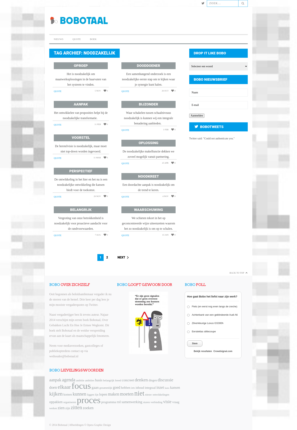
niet (139, 393)
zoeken (88, 408)
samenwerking (131, 402)
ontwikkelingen (161, 394)
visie (167, 401)
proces (89, 400)
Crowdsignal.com (222, 351)
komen (67, 394)
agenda (68, 379)
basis (98, 380)
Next (121, 257)
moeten (127, 393)
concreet (128, 380)
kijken (56, 394)
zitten (76, 407)
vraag (175, 402)
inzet (160, 387)
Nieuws (58, 39)
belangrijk (108, 380)
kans (167, 387)
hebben (126, 387)
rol (119, 402)
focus (81, 386)
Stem (195, 343)
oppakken (56, 402)
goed (116, 387)
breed (118, 380)
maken (113, 394)
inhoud (140, 387)
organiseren (69, 402)
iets (133, 387)
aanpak (55, 380)
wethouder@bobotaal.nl (63, 356)
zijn (67, 408)
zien (61, 407)
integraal (150, 387)
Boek (93, 39)
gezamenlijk (105, 387)
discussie (165, 380)
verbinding (157, 402)
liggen (90, 394)
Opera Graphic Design (99, 425)
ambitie (80, 380)
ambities (89, 380)
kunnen (79, 393)
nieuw (148, 394)
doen (53, 387)
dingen (153, 380)
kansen (175, 387)
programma (108, 402)
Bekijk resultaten (203, 351)
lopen (103, 394)
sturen (146, 402)
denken (141, 379)
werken (53, 408)
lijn (96, 394)
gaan (95, 387)
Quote (77, 39)
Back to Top (237, 273)
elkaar (64, 387)
